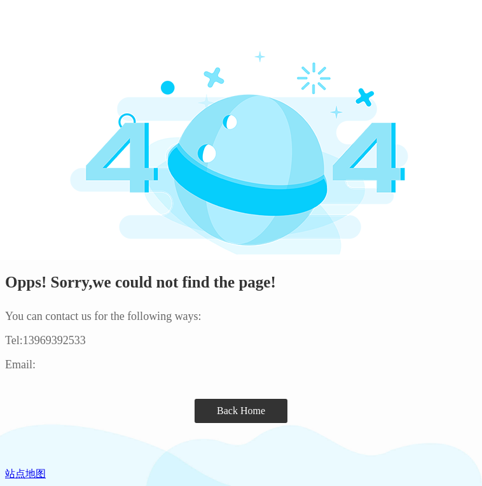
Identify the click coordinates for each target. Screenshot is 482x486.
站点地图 (25, 473)
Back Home (241, 410)
